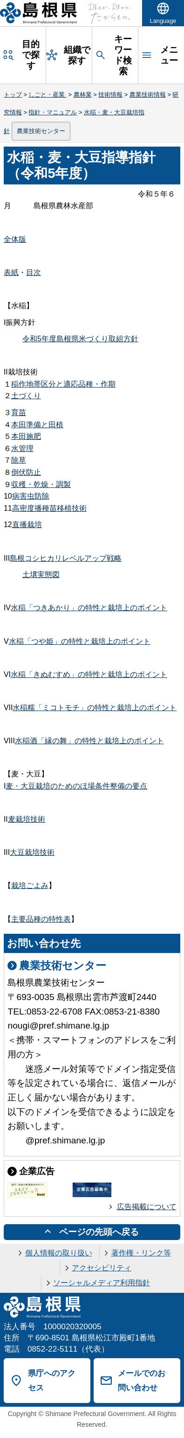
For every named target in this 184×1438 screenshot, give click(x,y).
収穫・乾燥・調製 (41, 484)
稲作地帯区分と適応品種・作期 (63, 384)
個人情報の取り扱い (58, 1253)
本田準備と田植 (37, 425)
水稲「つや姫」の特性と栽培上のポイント (79, 641)
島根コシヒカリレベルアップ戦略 (66, 558)
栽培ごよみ (29, 885)
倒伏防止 (26, 472)
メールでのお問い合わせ (141, 1380)
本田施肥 (26, 436)
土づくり (26, 396)
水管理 (22, 448)
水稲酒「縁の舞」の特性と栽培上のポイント (89, 741)
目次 (33, 272)
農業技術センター (41, 130)
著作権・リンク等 (141, 1253)
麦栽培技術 (26, 819)
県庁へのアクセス (51, 1380)
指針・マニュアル (52, 112)
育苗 (18, 412)
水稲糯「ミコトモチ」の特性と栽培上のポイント (95, 708)
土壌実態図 (41, 574)
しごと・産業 (47, 94)
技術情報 (110, 94)
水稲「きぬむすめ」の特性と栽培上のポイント (89, 674)
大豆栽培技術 (32, 852)
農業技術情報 (147, 94)
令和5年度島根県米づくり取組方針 (80, 339)
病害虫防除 (30, 496)
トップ (13, 94)
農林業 (83, 94)
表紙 (11, 272)
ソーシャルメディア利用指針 (101, 1283)
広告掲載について (147, 1207)
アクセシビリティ (101, 1268)
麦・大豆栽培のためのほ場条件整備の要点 (76, 786)
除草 (18, 460)
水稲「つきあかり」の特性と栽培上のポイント (89, 608)
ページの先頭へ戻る (99, 1232)
